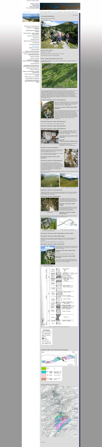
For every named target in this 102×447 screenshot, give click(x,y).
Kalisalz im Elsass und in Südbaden (32, 76)
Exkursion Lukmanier (34, 58)
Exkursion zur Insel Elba (34, 44)
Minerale (49, 12)
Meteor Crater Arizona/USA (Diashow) (31, 41)
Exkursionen (60, 12)
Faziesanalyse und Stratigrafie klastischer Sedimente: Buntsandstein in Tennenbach (31, 60)
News (73, 12)
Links (76, 12)
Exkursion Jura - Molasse (34, 47)
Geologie (45, 12)
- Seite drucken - (75, 15)
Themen (65, 12)
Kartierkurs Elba (36, 42)
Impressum (29, 0)
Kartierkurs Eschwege (34, 56)
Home (41, 12)
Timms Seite (54, 12)
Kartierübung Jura (35, 46)
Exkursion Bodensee (35, 63)
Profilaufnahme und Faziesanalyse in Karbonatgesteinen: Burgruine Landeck (31, 66)
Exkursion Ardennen (35, 39)
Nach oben (43, 442)
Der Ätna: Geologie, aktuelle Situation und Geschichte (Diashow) (31, 54)
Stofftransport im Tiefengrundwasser (31, 26)
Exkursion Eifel (36, 37)
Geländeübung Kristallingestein (32, 68)
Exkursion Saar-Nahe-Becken (33, 35)
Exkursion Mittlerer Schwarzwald (32, 78)
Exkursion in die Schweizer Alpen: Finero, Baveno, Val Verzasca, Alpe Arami (31, 52)
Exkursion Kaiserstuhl (34, 69)
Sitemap (37, 0)
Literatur (69, 12)
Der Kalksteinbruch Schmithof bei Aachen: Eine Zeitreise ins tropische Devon (32, 81)
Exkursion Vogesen (35, 49)
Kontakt (33, 0)
